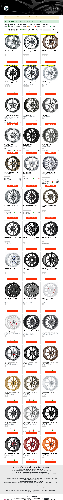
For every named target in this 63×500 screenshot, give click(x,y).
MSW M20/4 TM (28, 114)
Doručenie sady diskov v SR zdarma (26, 1)
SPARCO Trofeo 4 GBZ (11, 172)
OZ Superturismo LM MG (31, 331)
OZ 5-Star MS (8, 51)
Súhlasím (47, 498)
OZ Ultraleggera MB (10, 82)
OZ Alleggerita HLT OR (49, 453)
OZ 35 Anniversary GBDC (31, 238)
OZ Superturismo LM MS (50, 331)
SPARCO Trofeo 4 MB (49, 238)
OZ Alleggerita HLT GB (49, 269)
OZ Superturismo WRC (49, 172)
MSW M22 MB (27, 144)
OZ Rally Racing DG (29, 299)
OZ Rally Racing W (10, 331)
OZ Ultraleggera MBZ (49, 51)
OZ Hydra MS (8, 144)
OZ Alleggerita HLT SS (30, 422)
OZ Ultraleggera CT (29, 51)
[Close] (58, 17)
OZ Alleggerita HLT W (49, 392)
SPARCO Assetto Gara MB (12, 238)
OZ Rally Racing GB (10, 299)
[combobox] (58, 32)
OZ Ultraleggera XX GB (11, 453)
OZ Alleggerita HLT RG (11, 392)
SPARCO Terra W (9, 269)
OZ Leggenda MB (28, 269)
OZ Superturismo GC (11, 205)
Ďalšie (55, 29)
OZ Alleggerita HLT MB (49, 422)
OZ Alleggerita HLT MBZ (50, 362)
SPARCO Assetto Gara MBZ (49, 206)
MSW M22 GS (46, 144)
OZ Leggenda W (47, 299)
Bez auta (55, 10)
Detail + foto (12, 61)
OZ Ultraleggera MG (29, 82)
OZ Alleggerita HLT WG (30, 392)
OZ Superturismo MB (30, 205)
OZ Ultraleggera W (48, 82)
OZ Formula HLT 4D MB (30, 362)
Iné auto (55, 8)
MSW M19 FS (46, 114)
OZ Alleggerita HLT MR (30, 453)
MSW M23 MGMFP (10, 114)
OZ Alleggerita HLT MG (11, 422)
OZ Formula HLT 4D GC (11, 362)
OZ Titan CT (27, 172)
